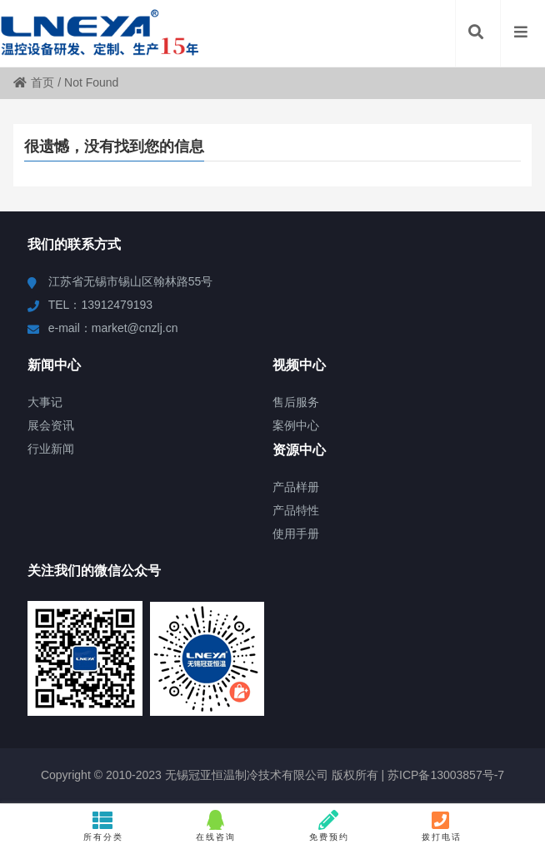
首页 (33, 82)
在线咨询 (216, 826)
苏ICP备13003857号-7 (444, 775)
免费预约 (328, 826)
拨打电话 (441, 826)
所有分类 (103, 826)
